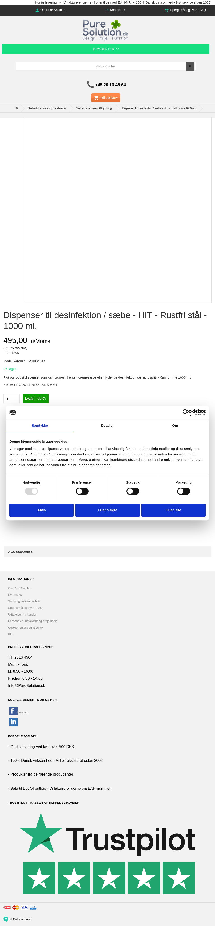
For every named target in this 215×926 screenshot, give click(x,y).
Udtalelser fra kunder (22, 614)
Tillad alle (173, 510)
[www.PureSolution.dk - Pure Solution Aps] (106, 29)
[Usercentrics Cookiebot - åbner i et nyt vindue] (186, 412)
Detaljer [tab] (107, 425)
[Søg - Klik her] (190, 66)
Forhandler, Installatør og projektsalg (32, 621)
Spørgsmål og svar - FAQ (187, 10)
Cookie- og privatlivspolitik (25, 627)
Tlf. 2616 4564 (20, 657)
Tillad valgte (107, 510)
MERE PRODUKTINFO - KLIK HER (30, 385)
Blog (11, 634)
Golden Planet (22, 919)
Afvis (41, 510)
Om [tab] (175, 425)
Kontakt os (117, 10)
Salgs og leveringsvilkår (24, 601)
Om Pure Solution (52, 10)
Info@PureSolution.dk (26, 685)
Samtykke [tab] (40, 425)
